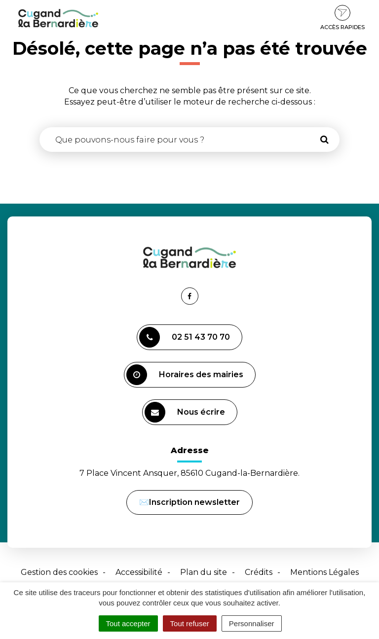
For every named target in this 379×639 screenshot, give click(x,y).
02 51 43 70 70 (184, 337)
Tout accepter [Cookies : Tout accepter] (128, 623)
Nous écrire (186, 413)
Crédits (258, 572)
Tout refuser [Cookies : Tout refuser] (189, 623)
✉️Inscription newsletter (189, 502)
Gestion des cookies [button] (59, 572)
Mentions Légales (324, 572)
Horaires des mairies (184, 374)
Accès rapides (342, 18)
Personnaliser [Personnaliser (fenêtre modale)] (251, 623)
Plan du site (203, 572)
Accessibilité (138, 572)
